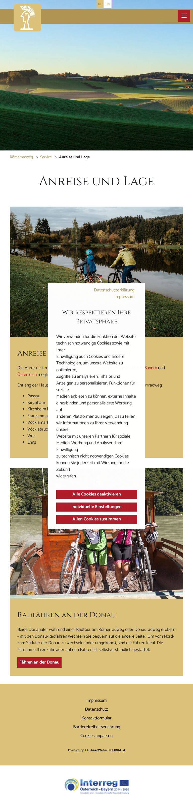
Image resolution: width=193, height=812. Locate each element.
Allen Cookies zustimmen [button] (96, 519)
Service (46, 157)
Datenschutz (96, 709)
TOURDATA (116, 750)
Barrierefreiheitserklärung (96, 727)
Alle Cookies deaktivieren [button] (96, 494)
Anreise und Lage (74, 157)
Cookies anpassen (96, 736)
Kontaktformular (96, 718)
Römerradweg (21, 157)
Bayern (151, 368)
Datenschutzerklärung (114, 290)
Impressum (124, 297)
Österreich (27, 374)
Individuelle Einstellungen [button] (96, 507)
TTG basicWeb (94, 750)
